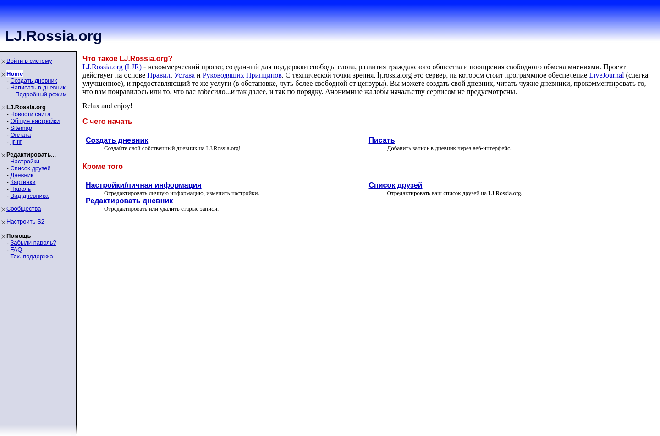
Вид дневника (29, 195)
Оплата (20, 134)
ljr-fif (16, 141)
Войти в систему (29, 60)
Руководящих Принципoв (242, 75)
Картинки (22, 182)
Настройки (24, 161)
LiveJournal (606, 75)
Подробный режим (40, 94)
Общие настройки (35, 120)
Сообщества (23, 208)
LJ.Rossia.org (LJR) (112, 67)
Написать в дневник (37, 87)
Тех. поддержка (31, 256)
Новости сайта (30, 114)
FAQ (16, 249)
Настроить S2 (25, 221)
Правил (158, 75)
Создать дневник (33, 80)
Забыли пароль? (33, 242)
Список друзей (30, 168)
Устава (184, 75)
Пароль (20, 188)
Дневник (21, 175)
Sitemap (21, 127)
